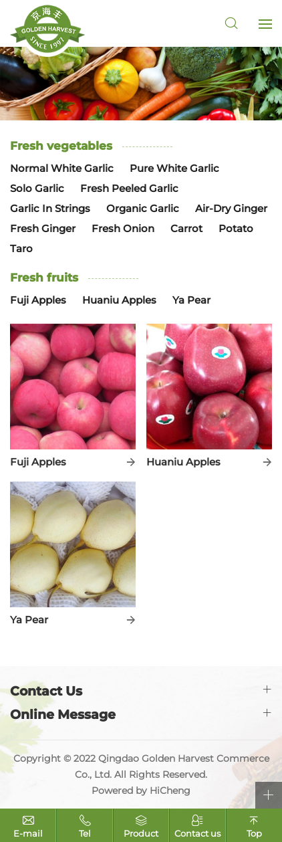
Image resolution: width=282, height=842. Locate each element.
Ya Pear (191, 300)
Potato (236, 228)
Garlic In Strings (50, 208)
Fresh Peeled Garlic (129, 188)
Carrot (186, 228)
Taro (21, 248)
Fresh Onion (123, 228)
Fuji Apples (38, 300)
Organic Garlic (142, 208)
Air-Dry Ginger (231, 208)
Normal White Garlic (62, 168)
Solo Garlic (37, 188)
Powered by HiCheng (141, 790)
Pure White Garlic (174, 168)
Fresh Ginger (43, 228)
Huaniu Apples (119, 300)
